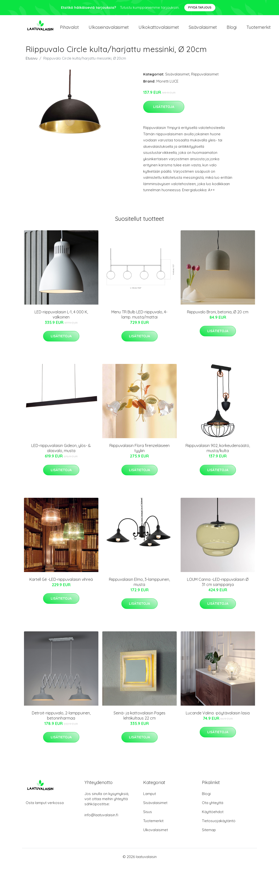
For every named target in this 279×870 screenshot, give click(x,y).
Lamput (149, 798)
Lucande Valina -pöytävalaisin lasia (218, 717)
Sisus (147, 816)
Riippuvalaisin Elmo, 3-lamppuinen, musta (139, 587)
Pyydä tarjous (199, 7)
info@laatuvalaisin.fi (101, 819)
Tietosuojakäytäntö (218, 825)
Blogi (232, 29)
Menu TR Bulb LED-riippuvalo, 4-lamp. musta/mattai (139, 319)
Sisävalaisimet (203, 29)
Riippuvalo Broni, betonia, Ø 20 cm (217, 316)
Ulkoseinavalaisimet (109, 29)
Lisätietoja (163, 111)
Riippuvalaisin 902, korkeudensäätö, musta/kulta (218, 453)
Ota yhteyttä (212, 807)
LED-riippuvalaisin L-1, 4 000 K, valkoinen (61, 319)
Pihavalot (69, 29)
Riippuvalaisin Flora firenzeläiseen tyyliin (139, 453)
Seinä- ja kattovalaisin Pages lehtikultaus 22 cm (139, 720)
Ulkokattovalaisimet (159, 29)
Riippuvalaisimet (205, 79)
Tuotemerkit (258, 29)
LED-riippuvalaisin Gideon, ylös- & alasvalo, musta (61, 453)
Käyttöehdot (212, 816)
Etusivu (31, 63)
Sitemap (209, 834)
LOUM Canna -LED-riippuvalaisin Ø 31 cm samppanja (217, 587)
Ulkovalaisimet (155, 834)
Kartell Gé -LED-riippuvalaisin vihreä (61, 584)
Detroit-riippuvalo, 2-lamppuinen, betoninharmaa (61, 720)
